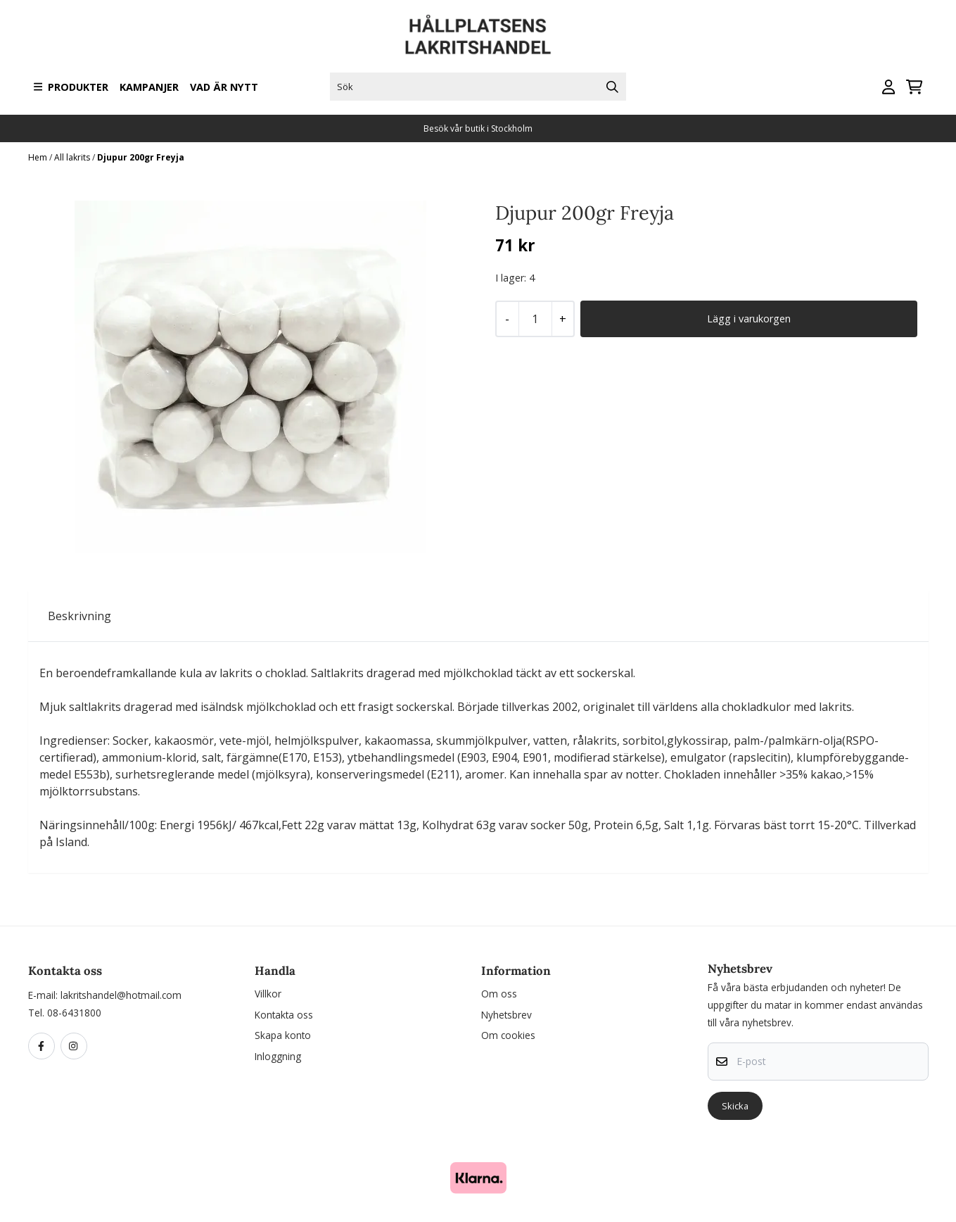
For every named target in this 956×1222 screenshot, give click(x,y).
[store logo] (478, 35)
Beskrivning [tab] (79, 616)
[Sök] (478, 87)
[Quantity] (535, 319)
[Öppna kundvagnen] (914, 87)
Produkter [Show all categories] (71, 87)
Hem (38, 157)
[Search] (612, 87)
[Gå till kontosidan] (888, 87)
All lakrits (73, 157)
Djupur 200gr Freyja (140, 157)
